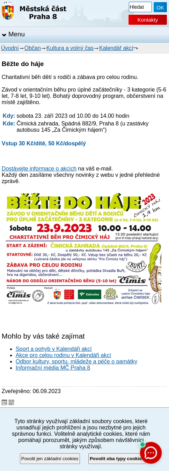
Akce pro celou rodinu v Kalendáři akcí (63, 355)
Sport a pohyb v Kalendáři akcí (54, 349)
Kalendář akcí (116, 48)
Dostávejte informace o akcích (39, 169)
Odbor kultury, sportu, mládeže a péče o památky (76, 361)
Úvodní (10, 48)
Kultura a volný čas (70, 48)
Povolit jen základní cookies (50, 458)
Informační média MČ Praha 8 (53, 368)
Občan (32, 48)
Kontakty (148, 20)
